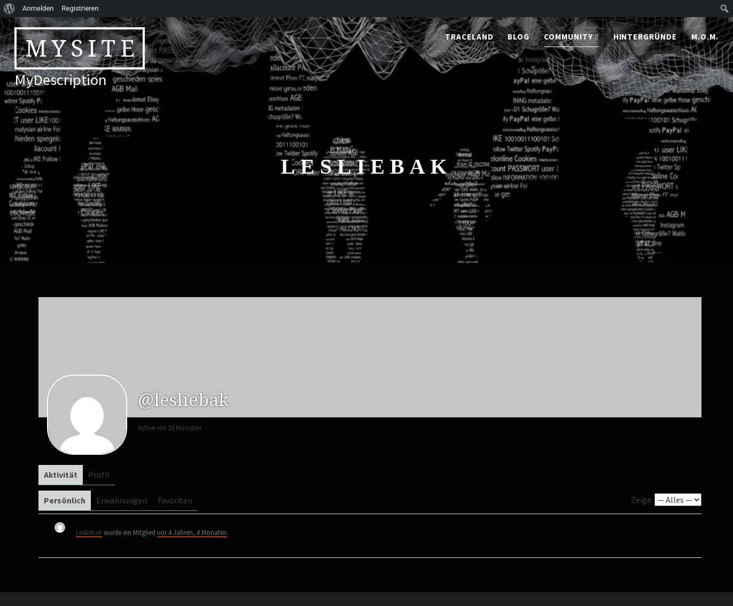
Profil (99, 474)
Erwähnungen (121, 500)
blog (518, 37)
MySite (82, 48)
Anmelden (38, 8)
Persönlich (64, 500)
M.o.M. (705, 37)
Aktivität (60, 474)
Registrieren (80, 8)
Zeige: (642, 499)
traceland (469, 37)
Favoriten (175, 500)
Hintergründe (645, 37)
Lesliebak (89, 532)
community (568, 37)
